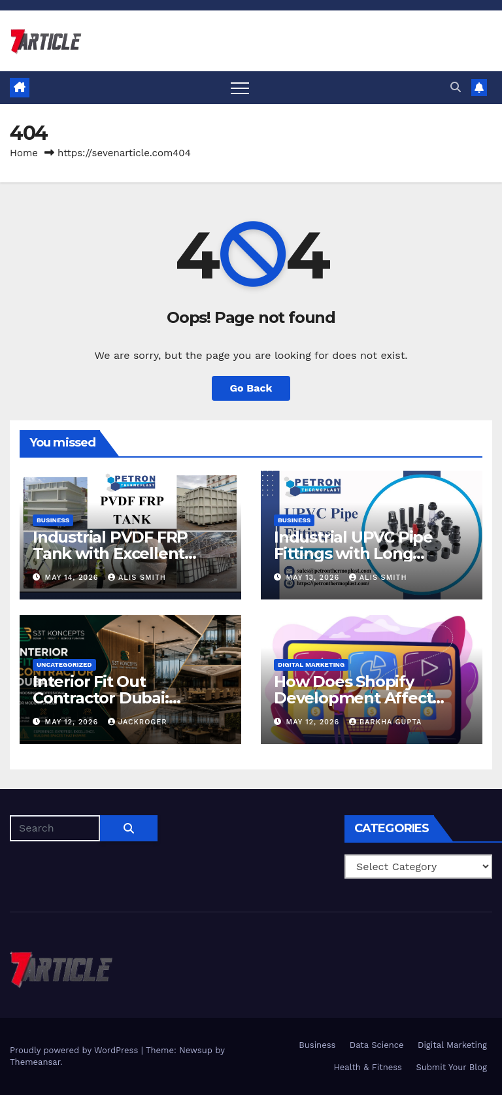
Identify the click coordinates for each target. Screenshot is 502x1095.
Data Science (377, 1045)
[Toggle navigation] (240, 87)
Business (53, 520)
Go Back (251, 388)
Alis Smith (137, 577)
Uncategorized (64, 664)
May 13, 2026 (314, 577)
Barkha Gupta (385, 722)
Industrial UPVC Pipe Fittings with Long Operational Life (353, 553)
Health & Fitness (367, 1067)
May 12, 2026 (73, 722)
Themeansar (35, 1062)
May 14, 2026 (73, 577)
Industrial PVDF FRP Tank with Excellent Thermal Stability (110, 553)
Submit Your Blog (451, 1067)
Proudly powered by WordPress (75, 1050)
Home (24, 153)
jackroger (137, 722)
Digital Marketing (311, 664)
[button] (455, 87)
